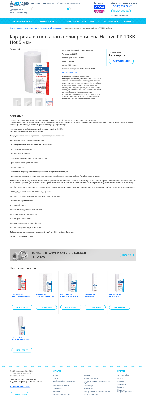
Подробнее (22, 307)
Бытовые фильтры (23, 21)
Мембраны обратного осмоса (64, 381)
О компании (110, 21)
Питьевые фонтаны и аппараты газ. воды (97, 382)
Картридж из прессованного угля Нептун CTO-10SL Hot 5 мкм (22, 297)
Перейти (126, 255)
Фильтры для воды (91, 378)
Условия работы (123, 375)
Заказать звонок (121, 11)
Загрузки (94, 21)
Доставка (50, 3)
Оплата (37, 3)
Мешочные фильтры (91, 395)
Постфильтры (58, 389)
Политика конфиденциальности (125, 391)
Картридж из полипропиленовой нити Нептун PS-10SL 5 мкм (46, 297)
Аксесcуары (88, 389)
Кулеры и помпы (49, 21)
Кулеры (55, 375)
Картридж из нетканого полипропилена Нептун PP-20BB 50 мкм (119, 297)
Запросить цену (121, 61)
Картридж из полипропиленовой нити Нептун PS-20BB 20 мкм (21, 340)
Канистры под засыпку (61, 395)
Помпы (55, 378)
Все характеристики (69, 72)
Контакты (129, 21)
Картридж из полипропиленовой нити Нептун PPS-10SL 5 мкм (70, 297)
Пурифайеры (88, 386)
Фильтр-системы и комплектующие (97, 392)
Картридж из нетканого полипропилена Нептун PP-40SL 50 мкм (95, 297)
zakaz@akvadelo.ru (121, 15)
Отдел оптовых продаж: (124, 3)
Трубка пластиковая (75, 21)
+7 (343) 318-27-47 (121, 6)
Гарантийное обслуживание (70, 3)
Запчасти (56, 392)
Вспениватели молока (61, 386)
